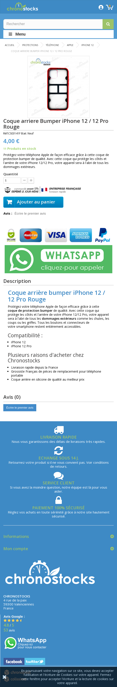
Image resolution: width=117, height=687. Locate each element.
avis (9, 630)
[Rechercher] (58, 24)
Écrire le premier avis (30, 213)
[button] (108, 24)
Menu (17, 34)
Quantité (10, 174)
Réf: (5, 133)
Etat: (24, 133)
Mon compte (15, 548)
